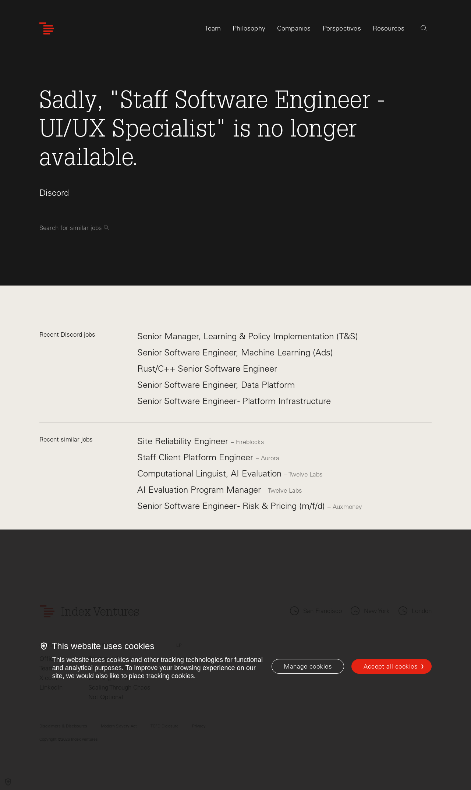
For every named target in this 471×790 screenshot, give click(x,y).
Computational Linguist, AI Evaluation (210, 473)
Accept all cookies (391, 666)
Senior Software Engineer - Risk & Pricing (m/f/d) (232, 505)
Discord (54, 192)
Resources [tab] (389, 28)
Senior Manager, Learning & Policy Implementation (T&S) (247, 336)
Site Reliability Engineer (184, 441)
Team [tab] (213, 28)
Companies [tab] (294, 28)
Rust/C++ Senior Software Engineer (207, 368)
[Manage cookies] (308, 666)
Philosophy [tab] (249, 28)
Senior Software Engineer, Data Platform (216, 384)
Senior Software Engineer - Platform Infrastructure (234, 401)
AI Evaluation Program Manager (200, 489)
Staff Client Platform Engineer (196, 457)
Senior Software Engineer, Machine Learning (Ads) (235, 352)
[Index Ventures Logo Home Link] (46, 28)
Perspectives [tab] (342, 28)
